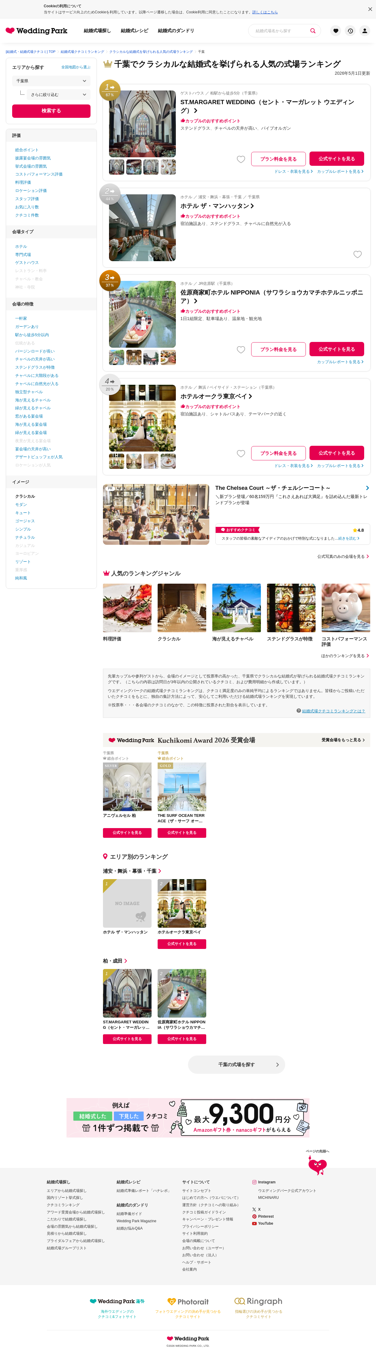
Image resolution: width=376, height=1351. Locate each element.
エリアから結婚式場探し (67, 1191)
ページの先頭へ (317, 1163)
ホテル (21, 246)
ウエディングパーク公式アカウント (287, 1191)
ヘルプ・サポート (196, 1262)
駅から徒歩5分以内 (32, 335)
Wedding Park (188, 1338)
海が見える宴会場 (31, 424)
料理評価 (23, 182)
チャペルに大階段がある (37, 375)
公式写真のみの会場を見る (343, 556)
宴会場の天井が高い (33, 449)
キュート (23, 512)
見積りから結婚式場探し (67, 1233)
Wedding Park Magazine (136, 1221)
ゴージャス (25, 521)
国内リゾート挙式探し (65, 1198)
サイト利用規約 (195, 1233)
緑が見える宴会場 (31, 432)
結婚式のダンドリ (176, 30)
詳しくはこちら (265, 12)
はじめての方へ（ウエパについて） (211, 1198)
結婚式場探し (97, 30)
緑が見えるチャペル (33, 408)
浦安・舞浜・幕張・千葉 (132, 871)
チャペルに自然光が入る (37, 383)
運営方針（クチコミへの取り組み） (211, 1205)
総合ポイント (27, 150)
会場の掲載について (198, 1241)
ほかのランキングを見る (345, 655)
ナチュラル (25, 537)
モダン (21, 504)
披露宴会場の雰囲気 (33, 158)
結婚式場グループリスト (67, 1248)
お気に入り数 (27, 207)
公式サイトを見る (337, 158)
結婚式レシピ (134, 30)
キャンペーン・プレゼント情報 (207, 1219)
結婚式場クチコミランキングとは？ (333, 711)
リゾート (23, 561)
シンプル (23, 529)
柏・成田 (115, 961)
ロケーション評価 (31, 190)
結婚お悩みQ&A (129, 1228)
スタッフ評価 (27, 198)
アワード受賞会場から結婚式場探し (76, 1212)
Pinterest (266, 1216)
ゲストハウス (27, 262)
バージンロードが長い (35, 351)
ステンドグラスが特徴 (35, 367)
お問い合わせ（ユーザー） (204, 1248)
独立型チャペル (29, 392)
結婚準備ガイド (129, 1214)
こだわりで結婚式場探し (67, 1219)
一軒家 (21, 318)
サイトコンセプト (196, 1191)
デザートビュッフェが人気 (39, 457)
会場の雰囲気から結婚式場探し (72, 1226)
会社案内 (189, 1269)
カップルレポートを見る (339, 171)
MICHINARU (268, 1198)
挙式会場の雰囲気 (31, 166)
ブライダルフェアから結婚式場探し (76, 1241)
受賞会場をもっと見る (344, 740)
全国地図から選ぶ (76, 67)
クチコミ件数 (27, 215)
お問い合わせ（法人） (200, 1255)
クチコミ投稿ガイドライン (204, 1212)
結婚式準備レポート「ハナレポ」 (144, 1191)
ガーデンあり (27, 326)
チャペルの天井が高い (35, 359)
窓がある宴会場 (29, 416)
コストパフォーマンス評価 (39, 174)
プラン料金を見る (278, 159)
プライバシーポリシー (200, 1226)
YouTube (265, 1223)
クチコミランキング (63, 1205)
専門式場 (23, 254)
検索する (51, 110)
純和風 (21, 578)
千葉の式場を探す (236, 1064)
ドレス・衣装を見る (292, 171)
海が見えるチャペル (33, 400)
